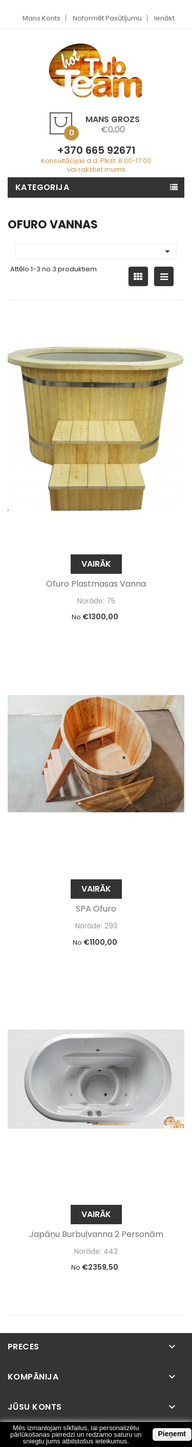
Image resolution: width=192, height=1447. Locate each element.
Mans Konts (41, 18)
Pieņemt (172, 1434)
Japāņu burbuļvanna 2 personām (96, 1234)
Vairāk (96, 564)
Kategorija (42, 187)
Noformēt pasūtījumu (107, 18)
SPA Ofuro (96, 909)
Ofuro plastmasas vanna (96, 584)
